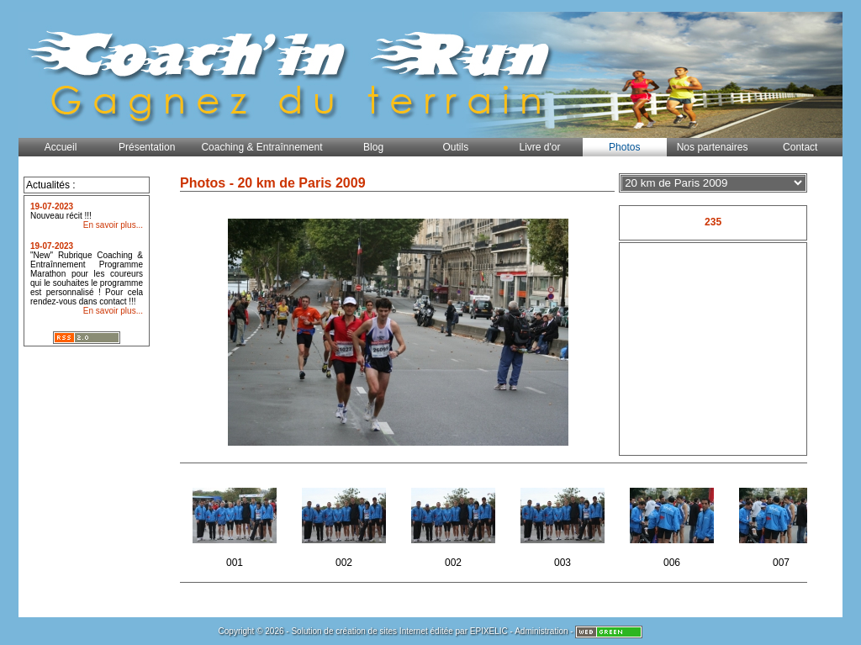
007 (782, 522)
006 (673, 522)
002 (345, 522)
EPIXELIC (489, 631)
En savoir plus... (113, 225)
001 (236, 522)
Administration (541, 631)
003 (564, 522)
